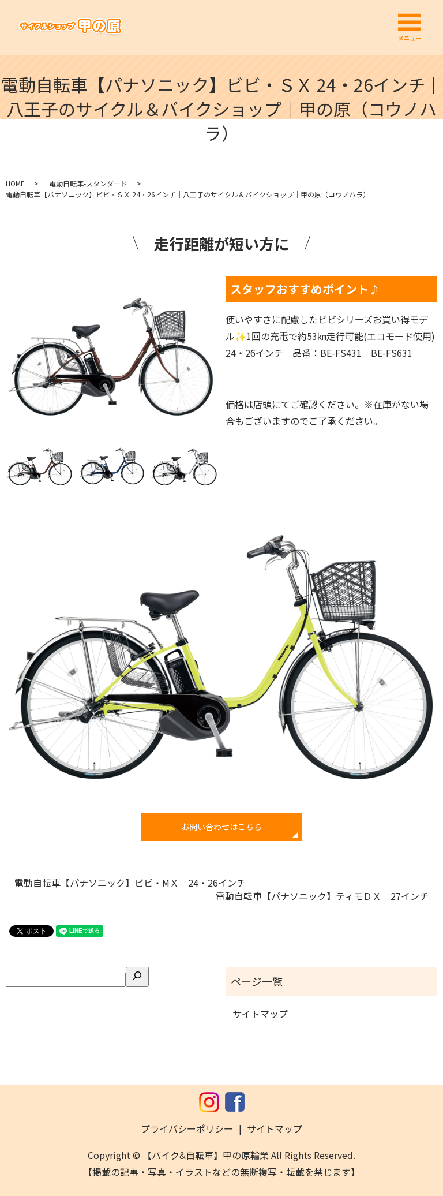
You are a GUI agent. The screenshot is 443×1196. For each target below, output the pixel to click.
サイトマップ (260, 1014)
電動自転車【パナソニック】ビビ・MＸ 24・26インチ (130, 882)
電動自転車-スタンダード (88, 183)
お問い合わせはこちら (221, 826)
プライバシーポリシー (187, 1128)
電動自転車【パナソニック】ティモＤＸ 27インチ (322, 895)
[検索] (137, 976)
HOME (15, 183)
